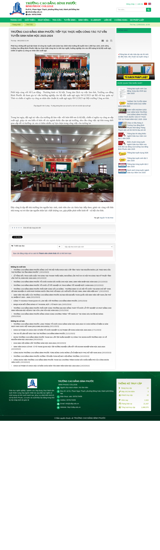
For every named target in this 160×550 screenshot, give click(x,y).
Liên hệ (140, 4)
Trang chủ (16, 20)
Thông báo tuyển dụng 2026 (137, 153)
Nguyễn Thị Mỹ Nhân (106, 348)
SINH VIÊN (83, 20)
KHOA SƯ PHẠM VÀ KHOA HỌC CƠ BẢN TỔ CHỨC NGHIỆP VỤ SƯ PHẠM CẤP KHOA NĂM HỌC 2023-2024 (52, 459)
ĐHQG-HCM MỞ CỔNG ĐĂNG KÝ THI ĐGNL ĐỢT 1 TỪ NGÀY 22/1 (37, 434)
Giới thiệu (30, 20)
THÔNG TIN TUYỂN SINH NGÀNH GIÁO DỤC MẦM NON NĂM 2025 (132, 103)
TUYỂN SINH (69, 20)
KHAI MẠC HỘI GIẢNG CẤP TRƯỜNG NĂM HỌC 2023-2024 (34, 472)
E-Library (96, 20)
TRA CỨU (56, 20)
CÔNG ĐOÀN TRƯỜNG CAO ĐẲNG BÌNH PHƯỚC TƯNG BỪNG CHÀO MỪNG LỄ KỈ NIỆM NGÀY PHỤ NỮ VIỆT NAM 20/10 (57, 482)
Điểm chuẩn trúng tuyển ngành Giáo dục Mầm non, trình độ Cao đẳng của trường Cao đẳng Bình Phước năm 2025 (133, 145)
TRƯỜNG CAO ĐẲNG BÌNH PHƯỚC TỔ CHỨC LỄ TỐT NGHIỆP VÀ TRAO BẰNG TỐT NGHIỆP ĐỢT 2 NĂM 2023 (53, 414)
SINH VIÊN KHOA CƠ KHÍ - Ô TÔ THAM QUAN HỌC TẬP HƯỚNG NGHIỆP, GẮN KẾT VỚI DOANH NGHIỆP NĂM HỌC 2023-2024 (59, 476)
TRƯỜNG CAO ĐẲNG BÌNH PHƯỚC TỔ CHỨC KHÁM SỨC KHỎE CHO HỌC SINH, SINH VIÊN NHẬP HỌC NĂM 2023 (55, 411)
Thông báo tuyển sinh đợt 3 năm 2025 (137, 159)
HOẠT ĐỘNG (43, 20)
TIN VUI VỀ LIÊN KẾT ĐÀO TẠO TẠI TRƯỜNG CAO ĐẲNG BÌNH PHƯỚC (39, 463)
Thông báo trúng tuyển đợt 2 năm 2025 (137, 165)
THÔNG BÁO (123, 30)
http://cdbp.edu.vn (74, 536)
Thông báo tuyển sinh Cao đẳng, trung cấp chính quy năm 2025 (137, 91)
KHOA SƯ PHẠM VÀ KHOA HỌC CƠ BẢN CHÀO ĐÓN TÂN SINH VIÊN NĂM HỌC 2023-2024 (46, 495)
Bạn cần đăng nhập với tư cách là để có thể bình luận (42, 383)
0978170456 (71, 529)
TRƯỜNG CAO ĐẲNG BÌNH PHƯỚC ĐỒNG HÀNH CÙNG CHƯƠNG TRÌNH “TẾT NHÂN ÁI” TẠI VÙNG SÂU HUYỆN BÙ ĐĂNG (58, 443)
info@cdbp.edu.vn (72, 533)
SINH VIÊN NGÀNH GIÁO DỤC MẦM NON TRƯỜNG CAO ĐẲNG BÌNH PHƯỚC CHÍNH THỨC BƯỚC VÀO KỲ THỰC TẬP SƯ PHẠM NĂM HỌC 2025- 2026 (132, 114)
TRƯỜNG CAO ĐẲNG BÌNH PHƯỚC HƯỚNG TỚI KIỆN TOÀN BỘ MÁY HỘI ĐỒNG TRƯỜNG (46, 485)
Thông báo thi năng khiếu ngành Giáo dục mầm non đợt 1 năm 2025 (132, 136)
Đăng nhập (130, 4)
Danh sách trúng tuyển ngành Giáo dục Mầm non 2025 (138, 171)
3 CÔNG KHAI (120, 20)
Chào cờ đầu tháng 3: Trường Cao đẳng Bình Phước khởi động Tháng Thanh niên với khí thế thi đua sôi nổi (132, 126)
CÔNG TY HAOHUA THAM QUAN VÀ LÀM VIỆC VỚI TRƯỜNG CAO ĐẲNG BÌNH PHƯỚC (45, 430)
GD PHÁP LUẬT (137, 20)
